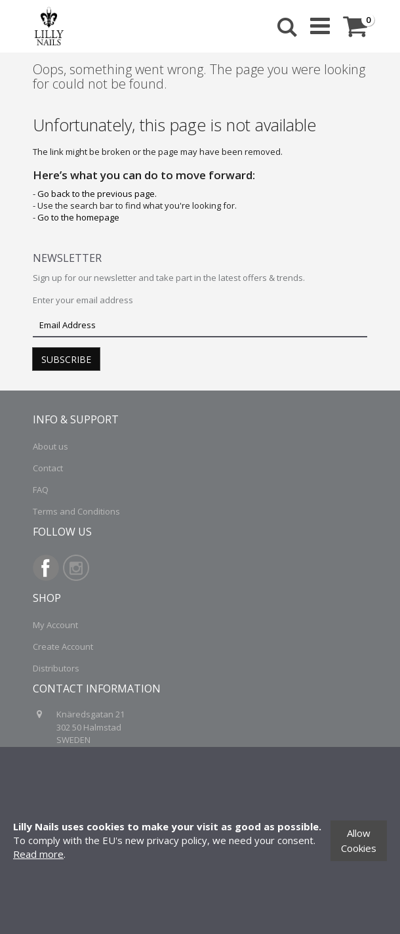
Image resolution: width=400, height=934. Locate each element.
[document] (200, 840)
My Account (55, 625)
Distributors (56, 668)
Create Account (63, 646)
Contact (48, 468)
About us (50, 446)
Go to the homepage (78, 217)
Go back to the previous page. (97, 194)
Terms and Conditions (76, 511)
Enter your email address (83, 300)
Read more (38, 853)
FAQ (41, 490)
